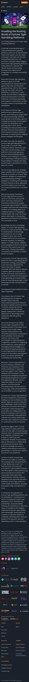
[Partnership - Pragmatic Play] (5, 585)
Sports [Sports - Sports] (17, 627)
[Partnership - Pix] (5, 579)
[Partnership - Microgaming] (14, 585)
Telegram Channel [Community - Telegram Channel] (6, 668)
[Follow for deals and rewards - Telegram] (15, 558)
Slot (21, 7)
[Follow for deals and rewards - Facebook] (5, 558)
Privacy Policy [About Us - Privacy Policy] (5, 647)
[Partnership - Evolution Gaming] (24, 592)
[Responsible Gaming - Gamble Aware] (14, 619)
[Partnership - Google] (14, 579)
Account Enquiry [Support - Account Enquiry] (20, 647)
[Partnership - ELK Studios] (14, 611)
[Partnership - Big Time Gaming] (5, 598)
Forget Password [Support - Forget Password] (20, 644)
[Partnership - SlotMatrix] (24, 598)
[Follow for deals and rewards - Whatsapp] (18, 558)
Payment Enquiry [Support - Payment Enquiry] (20, 650)
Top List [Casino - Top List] (3, 636)
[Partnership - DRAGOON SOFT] (14, 604)
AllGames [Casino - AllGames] (3, 633)
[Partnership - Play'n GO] (24, 585)
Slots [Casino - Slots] (2, 627)
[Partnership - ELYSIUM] (5, 611)
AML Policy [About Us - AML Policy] (4, 650)
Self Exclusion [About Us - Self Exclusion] (4, 653)
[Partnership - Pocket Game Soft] (24, 579)
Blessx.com (4, 531)
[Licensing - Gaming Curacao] (5, 568)
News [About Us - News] (2, 657)
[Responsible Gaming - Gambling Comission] (5, 619)
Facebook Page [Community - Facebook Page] (5, 671)
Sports (9, 7)
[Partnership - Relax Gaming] (5, 604)
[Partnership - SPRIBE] (5, 592)
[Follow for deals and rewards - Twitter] (12, 558)
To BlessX (24, 2)
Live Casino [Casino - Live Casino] (4, 630)
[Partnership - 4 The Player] (24, 611)
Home (3, 7)
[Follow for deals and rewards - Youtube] (2, 558)
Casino (15, 7)
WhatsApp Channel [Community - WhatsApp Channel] (6, 665)
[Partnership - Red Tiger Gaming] (14, 592)
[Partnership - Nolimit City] (14, 598)
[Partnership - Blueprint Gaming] (24, 604)
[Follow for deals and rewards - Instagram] (9, 558)
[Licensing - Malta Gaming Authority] (14, 569)
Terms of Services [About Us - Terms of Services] (6, 644)
